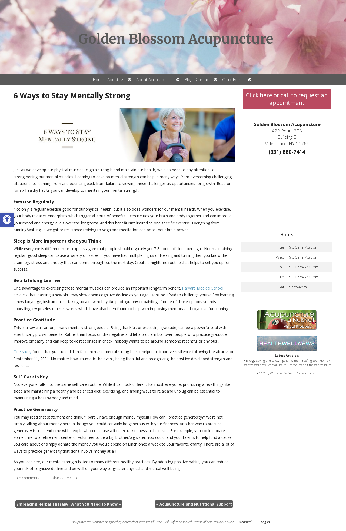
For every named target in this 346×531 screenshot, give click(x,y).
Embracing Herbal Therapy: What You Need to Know (68, 504)
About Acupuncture (154, 79)
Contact (203, 79)
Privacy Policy (223, 522)
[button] (7, 220)
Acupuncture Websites (88, 522)
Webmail (244, 522)
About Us (115, 79)
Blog (188, 79)
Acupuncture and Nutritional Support (194, 504)
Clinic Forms (233, 79)
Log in (265, 522)
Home (98, 79)
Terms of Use (202, 522)
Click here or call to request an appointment (287, 99)
